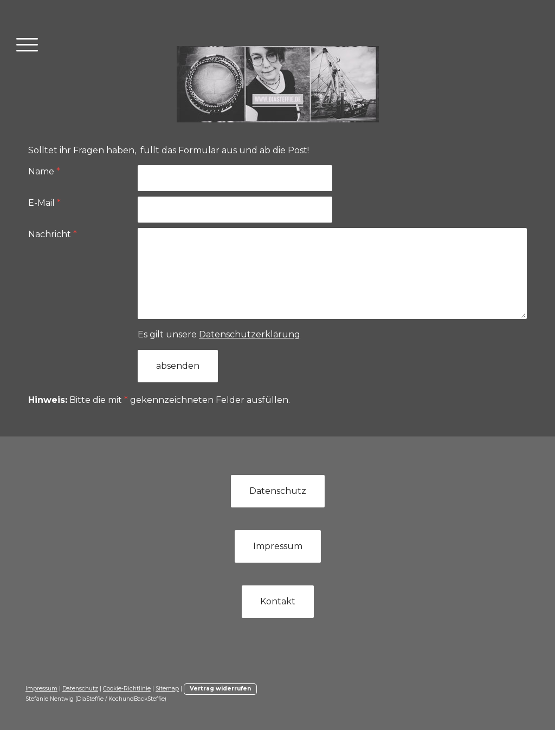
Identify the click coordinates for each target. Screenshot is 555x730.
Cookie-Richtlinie (127, 688)
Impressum (277, 546)
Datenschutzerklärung (249, 334)
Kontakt (277, 601)
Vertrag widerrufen (220, 688)
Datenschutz (277, 491)
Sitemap (167, 688)
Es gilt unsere (219, 334)
